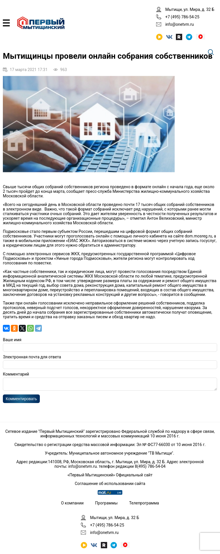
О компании (72, 503)
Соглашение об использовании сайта (110, 483)
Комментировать (21, 400)
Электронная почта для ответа (32, 357)
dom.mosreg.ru (198, 236)
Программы (106, 503)
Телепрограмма (144, 503)
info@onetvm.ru (179, 24)
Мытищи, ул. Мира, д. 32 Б (189, 9)
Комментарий (16, 374)
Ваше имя (12, 339)
